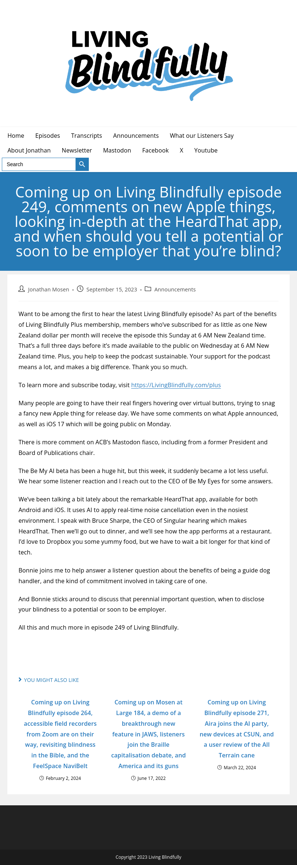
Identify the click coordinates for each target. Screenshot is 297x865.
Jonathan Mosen (48, 289)
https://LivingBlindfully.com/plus (176, 385)
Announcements (175, 289)
